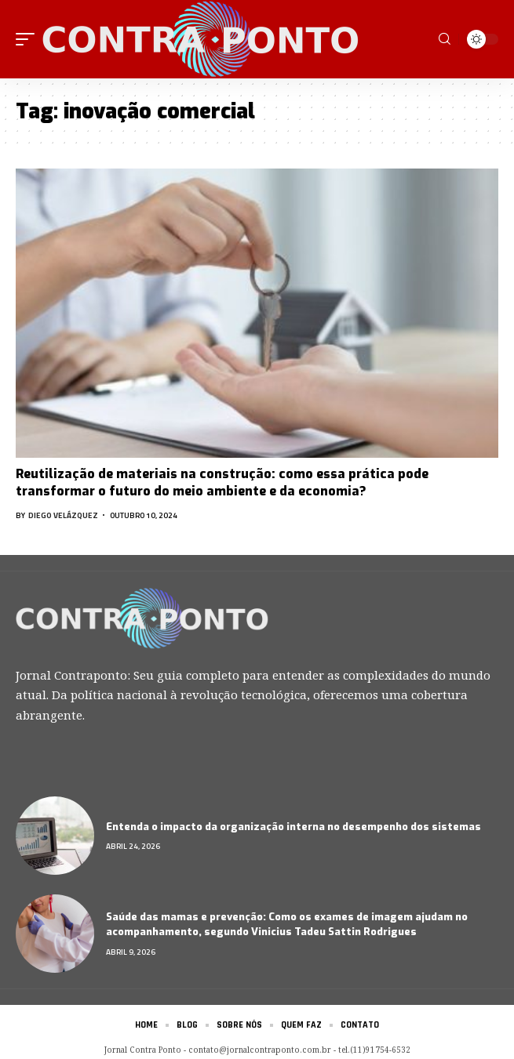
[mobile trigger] (29, 39)
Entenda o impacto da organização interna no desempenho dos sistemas (293, 826)
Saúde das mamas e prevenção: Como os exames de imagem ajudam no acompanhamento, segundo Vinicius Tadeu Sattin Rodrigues (287, 924)
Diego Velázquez (63, 515)
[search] (444, 39)
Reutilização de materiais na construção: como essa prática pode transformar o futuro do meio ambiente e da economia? (222, 482)
